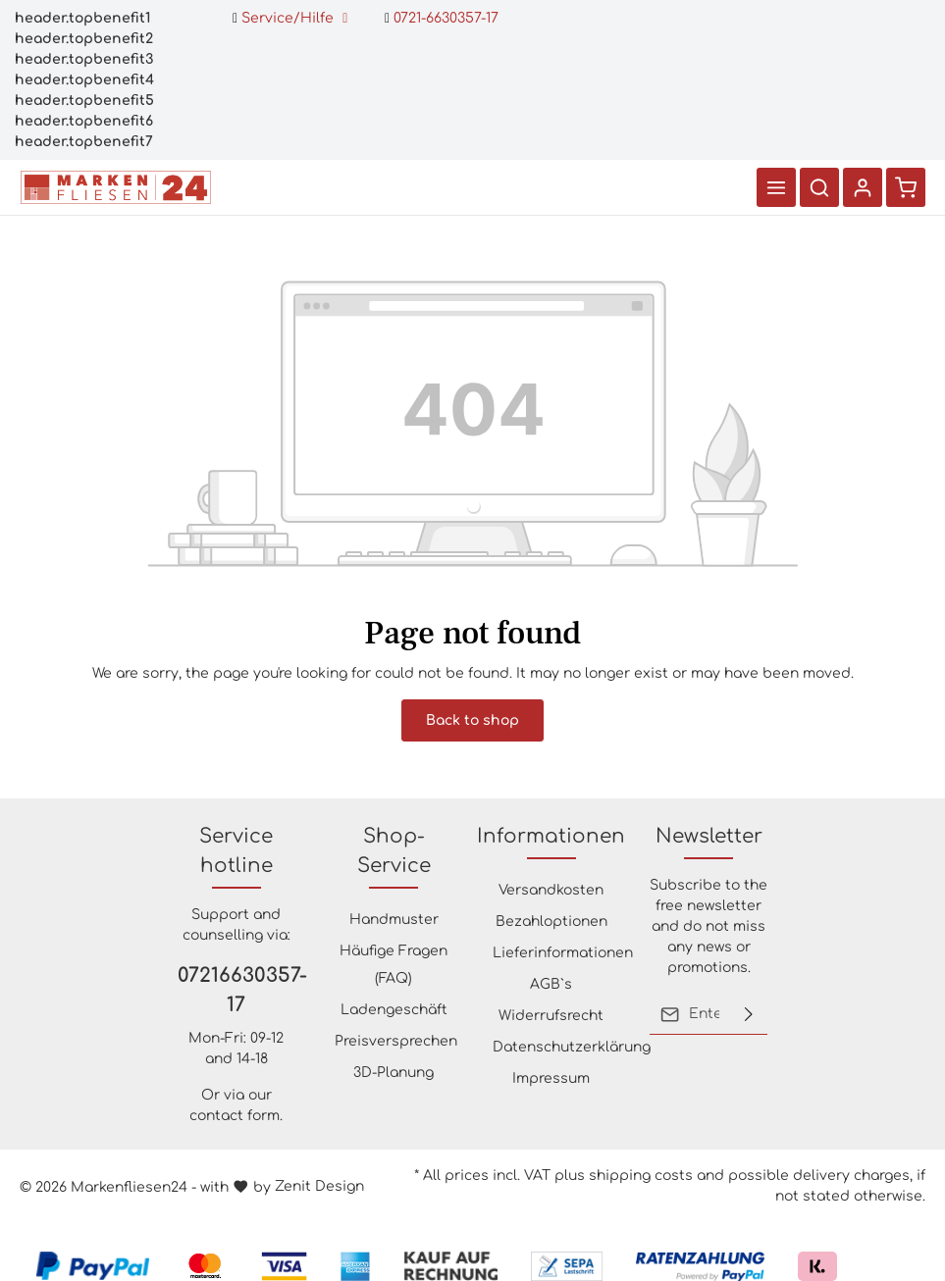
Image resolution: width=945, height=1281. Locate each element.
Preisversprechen (396, 1041)
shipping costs (641, 1175)
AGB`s (551, 984)
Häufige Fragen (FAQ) (393, 965)
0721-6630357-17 (442, 18)
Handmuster (394, 919)
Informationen (551, 836)
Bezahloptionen (551, 921)
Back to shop (472, 720)
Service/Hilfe (290, 18)
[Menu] (776, 187)
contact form (234, 1115)
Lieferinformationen (563, 953)
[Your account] (862, 187)
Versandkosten (551, 890)
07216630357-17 (236, 990)
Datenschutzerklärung (572, 1047)
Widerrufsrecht (551, 1015)
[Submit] (748, 1014)
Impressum (551, 1078)
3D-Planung (393, 1072)
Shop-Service (394, 851)
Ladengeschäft (394, 1009)
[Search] (819, 187)
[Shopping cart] (905, 187)
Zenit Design (319, 1186)
